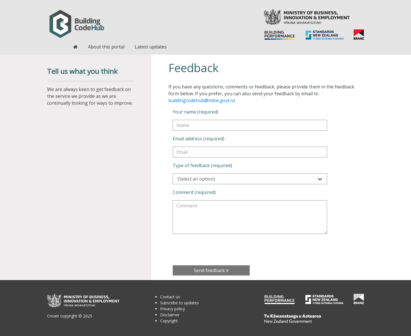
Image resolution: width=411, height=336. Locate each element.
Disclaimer (170, 314)
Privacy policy (172, 308)
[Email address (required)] (250, 152)
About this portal (106, 47)
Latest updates (151, 47)
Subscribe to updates (179, 302)
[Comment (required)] (250, 217)
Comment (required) (194, 192)
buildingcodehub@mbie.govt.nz (201, 100)
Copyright (169, 320)
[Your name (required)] (250, 125)
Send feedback (211, 270)
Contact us (170, 296)
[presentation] (216, 249)
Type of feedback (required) (202, 165)
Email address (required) (198, 138)
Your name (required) (195, 112)
